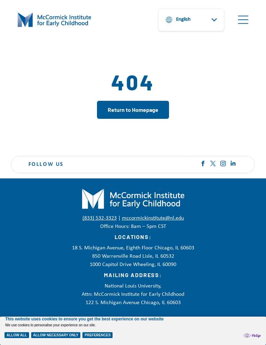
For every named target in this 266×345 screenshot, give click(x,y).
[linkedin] (233, 164)
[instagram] (223, 164)
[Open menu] (243, 20)
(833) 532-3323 (99, 218)
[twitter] (213, 164)
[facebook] (203, 164)
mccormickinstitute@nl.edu (153, 218)
